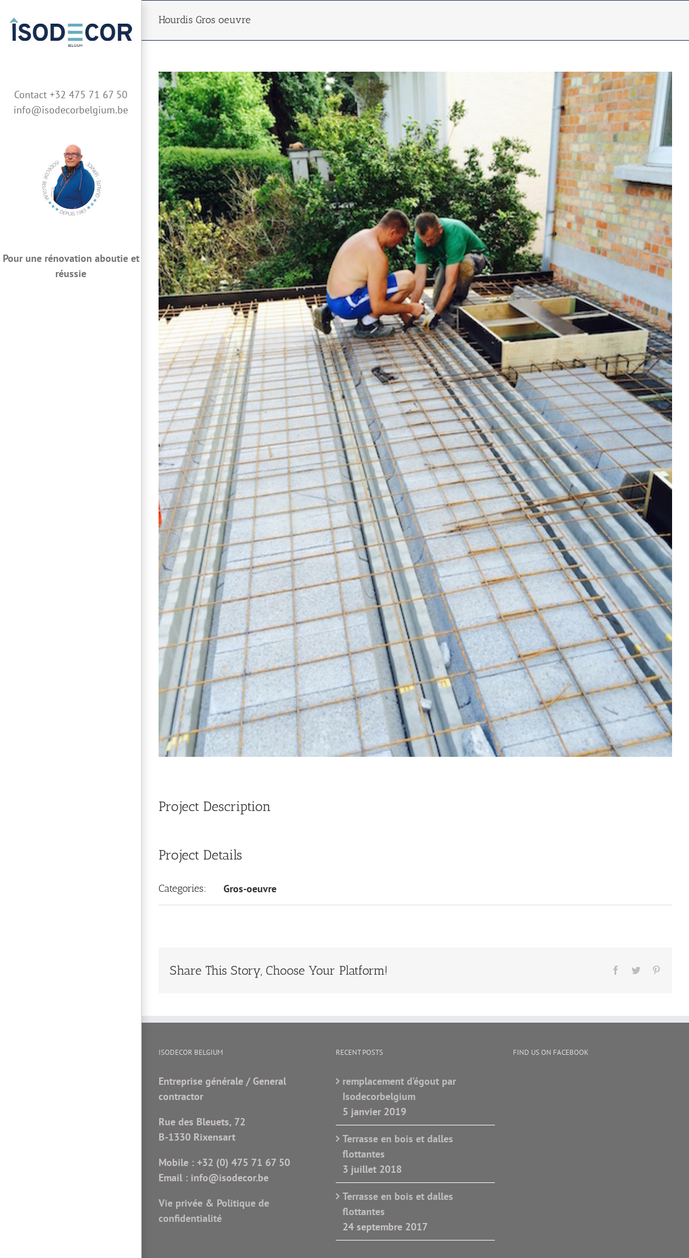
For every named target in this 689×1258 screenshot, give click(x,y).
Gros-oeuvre (250, 888)
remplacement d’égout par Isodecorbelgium (399, 1089)
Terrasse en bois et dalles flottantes (398, 1146)
